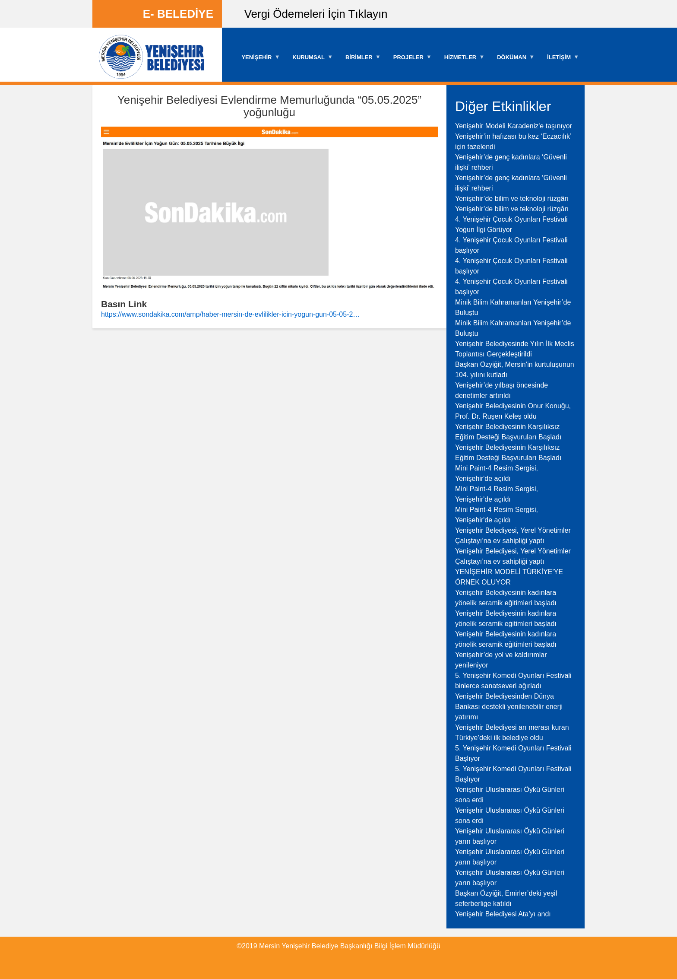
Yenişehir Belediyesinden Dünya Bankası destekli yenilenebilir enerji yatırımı (509, 707)
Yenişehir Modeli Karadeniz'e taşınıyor (513, 126)
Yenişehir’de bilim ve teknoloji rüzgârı (512, 198)
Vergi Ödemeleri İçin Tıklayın (316, 13)
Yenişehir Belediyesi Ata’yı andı (503, 914)
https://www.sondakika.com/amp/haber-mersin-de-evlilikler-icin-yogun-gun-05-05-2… (230, 314)
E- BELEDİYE (178, 13)
